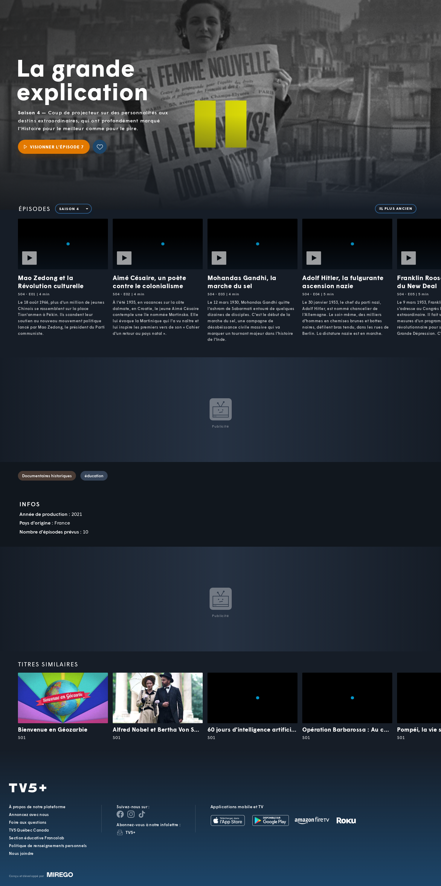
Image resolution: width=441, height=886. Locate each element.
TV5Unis (45, 15)
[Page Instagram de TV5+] (131, 814)
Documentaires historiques (47, 475)
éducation (94, 475)
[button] (335, 19)
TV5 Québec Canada (29, 830)
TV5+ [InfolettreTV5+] (130, 832)
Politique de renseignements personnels (48, 845)
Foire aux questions (28, 822)
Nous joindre (21, 853)
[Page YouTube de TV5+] (141, 814)
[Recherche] (416, 19)
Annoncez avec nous (29, 814)
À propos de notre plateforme (37, 806)
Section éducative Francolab (36, 837)
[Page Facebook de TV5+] (120, 814)
